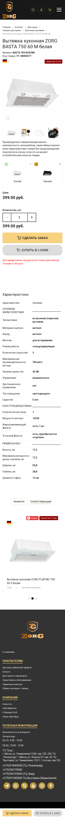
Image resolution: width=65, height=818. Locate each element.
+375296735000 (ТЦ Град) (19, 773)
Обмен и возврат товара (15, 688)
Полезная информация (20, 726)
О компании (8, 652)
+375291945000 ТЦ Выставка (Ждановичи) (29, 778)
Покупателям (13, 661)
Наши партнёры (11, 716)
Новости (7, 704)
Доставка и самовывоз (15, 676)
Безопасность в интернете (16, 732)
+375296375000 (12, 769)
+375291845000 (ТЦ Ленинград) (23, 765)
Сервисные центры (12, 684)
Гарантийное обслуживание (17, 680)
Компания (10, 698)
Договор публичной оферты (17, 667)
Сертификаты (10, 708)
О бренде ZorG (10, 712)
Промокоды (9, 736)
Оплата (6, 672)
